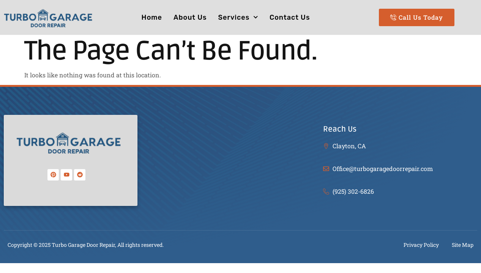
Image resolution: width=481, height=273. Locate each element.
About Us (190, 17)
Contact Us (290, 17)
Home (152, 17)
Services (238, 17)
